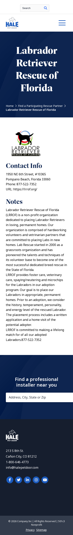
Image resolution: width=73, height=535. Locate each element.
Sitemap (41, 530)
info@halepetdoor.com (22, 467)
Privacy (30, 530)
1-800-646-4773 (17, 462)
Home (10, 106)
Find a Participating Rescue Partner (40, 106)
